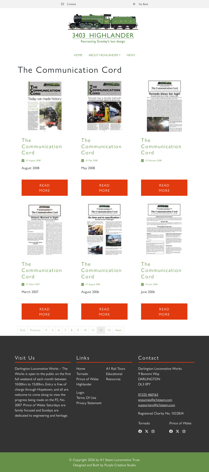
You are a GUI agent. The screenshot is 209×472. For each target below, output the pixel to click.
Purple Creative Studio (120, 464)
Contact (68, 4)
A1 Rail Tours (115, 368)
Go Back (140, 4)
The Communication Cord (42, 146)
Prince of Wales (87, 378)
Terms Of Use (86, 397)
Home (78, 55)
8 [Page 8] (71, 330)
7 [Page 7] (65, 330)
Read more (44, 188)
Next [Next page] (118, 330)
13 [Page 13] (108, 330)
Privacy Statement (89, 402)
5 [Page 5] (52, 330)
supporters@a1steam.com (156, 404)
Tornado (82, 373)
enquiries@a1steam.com (155, 399)
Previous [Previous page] (35, 330)
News (131, 55)
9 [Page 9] (78, 330)
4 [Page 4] (46, 330)
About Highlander (103, 55)
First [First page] (22, 330)
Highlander (84, 384)
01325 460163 (148, 394)
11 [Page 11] (93, 330)
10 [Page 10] (85, 330)
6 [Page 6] (59, 330)
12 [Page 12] (100, 330)
